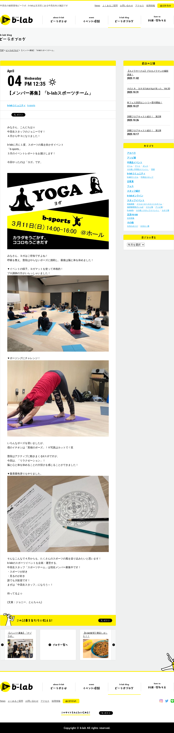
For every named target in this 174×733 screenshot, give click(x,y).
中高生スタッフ (147, 177)
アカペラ (131, 153)
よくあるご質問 (110, 5)
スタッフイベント (135, 200)
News (97, 5)
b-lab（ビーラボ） (16, 20)
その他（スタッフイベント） (148, 210)
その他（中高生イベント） (138, 169)
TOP (2, 50)
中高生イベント (134, 162)
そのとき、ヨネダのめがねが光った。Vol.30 (148, 88)
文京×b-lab (132, 214)
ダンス (145, 166)
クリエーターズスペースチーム (149, 204)
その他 (130, 222)
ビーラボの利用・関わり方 (157, 21)
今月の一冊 (144, 226)
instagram (161, 701)
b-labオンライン (135, 195)
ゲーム (129, 166)
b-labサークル (132, 177)
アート (137, 166)
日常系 (130, 181)
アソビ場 (131, 157)
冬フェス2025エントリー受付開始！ (144, 102)
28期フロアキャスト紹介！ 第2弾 (144, 116)
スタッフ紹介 (133, 191)
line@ (172, 701)
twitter (166, 701)
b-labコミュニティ (16, 105)
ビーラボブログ (124, 21)
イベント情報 (91, 21)
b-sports (31, 105)
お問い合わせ (126, 5)
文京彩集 (130, 218)
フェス (130, 186)
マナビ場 (149, 207)
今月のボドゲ (132, 226)
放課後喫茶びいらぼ (135, 207)
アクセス (139, 5)
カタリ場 (165, 210)
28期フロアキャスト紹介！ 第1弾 (144, 130)
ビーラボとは (58, 21)
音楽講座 (130, 204)
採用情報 (150, 5)
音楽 (153, 169)
